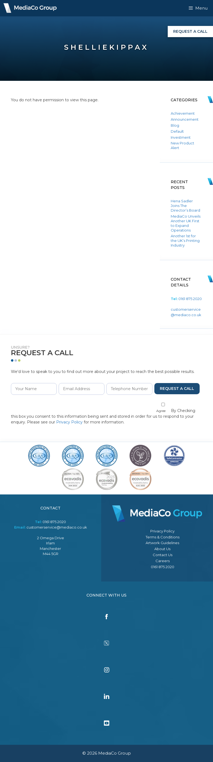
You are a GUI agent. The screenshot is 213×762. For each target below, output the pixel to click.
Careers (162, 561)
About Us (162, 549)
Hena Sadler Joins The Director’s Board (185, 205)
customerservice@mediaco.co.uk (56, 527)
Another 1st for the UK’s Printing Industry (185, 240)
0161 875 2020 (190, 299)
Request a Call (190, 31)
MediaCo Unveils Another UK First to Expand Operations (185, 223)
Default (177, 131)
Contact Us (162, 555)
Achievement (183, 113)
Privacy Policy (69, 422)
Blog (175, 125)
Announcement (185, 119)
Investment (181, 137)
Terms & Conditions (162, 537)
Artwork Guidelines (162, 543)
